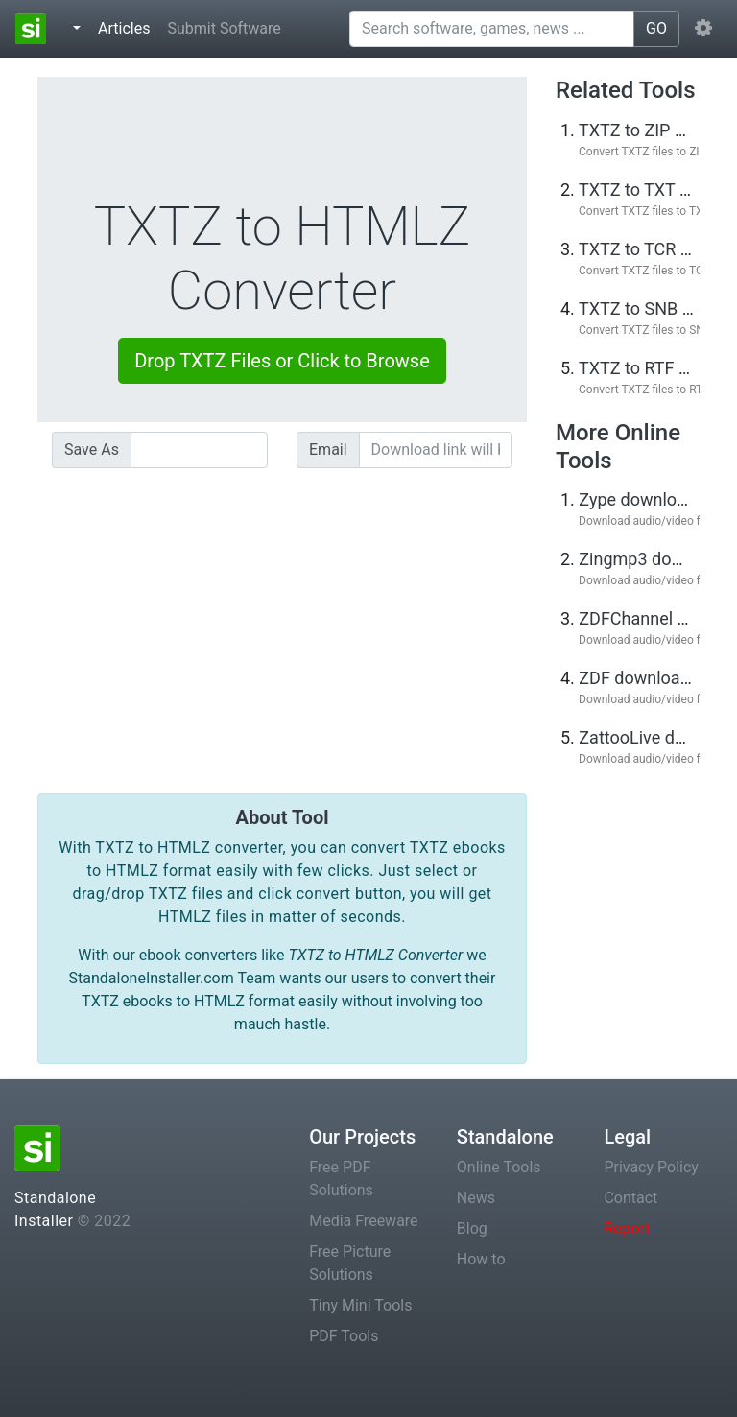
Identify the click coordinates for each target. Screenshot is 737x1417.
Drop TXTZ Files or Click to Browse (282, 360)
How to (481, 1259)
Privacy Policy (651, 1167)
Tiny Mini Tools (360, 1305)
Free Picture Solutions (350, 1263)
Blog (472, 1228)
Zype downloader (644, 499)
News (476, 1198)
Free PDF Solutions (341, 1178)
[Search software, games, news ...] (491, 29)
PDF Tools (343, 1336)
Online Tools (499, 1167)
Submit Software (223, 28)
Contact (630, 1198)
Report (627, 1228)
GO (656, 28)
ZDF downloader (641, 678)
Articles (127, 26)
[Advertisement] (282, 617)
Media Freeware (363, 1221)
